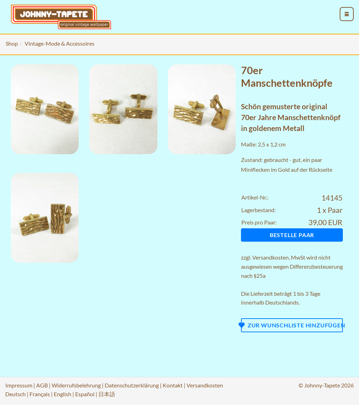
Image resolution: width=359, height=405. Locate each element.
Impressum (18, 385)
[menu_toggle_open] (347, 14)
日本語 (106, 394)
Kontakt (173, 385)
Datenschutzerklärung (132, 385)
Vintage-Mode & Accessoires (59, 43)
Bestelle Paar (292, 234)
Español (84, 394)
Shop (12, 43)
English (62, 394)
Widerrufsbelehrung (76, 385)
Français (40, 394)
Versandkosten (270, 257)
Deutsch (15, 394)
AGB (42, 385)
